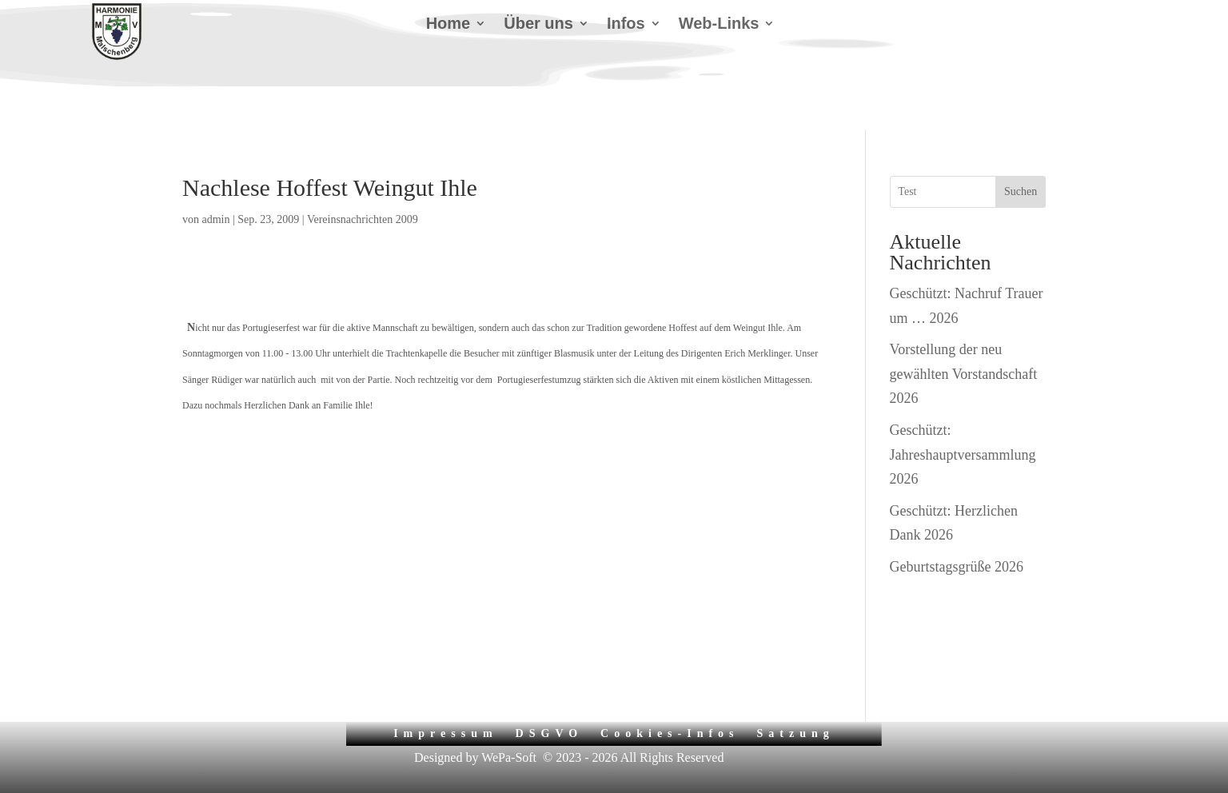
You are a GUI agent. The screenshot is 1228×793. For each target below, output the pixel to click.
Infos (626, 25)
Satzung (796, 695)
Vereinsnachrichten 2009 (362, 181)
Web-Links (719, 25)
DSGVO (550, 695)
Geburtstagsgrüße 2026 (956, 528)
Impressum (445, 695)
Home (448, 25)
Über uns (538, 25)
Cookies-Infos (669, 695)
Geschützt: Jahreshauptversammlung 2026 (963, 416)
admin (216, 181)
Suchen (1020, 153)
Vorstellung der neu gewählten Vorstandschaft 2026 (964, 335)
